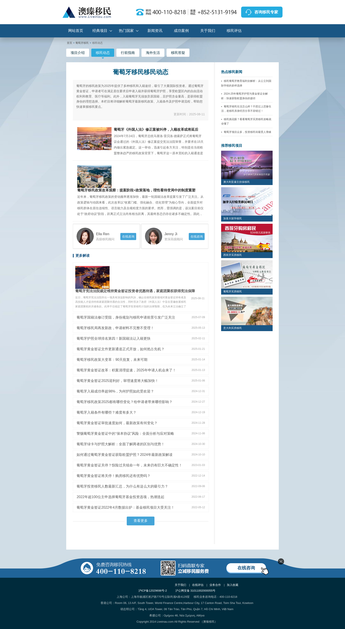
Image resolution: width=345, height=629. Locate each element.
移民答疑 (178, 53)
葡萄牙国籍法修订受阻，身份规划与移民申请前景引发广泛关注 (126, 317)
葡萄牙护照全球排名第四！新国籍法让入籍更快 (113, 338)
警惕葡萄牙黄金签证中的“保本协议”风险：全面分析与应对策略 (125, 433)
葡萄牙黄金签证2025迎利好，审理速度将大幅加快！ (117, 381)
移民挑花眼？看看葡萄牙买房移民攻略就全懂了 (246, 121)
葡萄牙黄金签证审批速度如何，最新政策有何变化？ (117, 423)
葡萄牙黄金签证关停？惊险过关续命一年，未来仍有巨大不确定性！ (129, 465)
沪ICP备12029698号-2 (152, 590)
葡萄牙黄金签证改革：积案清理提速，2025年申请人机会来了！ (126, 370)
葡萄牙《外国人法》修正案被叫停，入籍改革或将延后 (156, 129)
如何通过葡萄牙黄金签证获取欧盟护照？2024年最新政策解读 (124, 455)
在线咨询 (128, 236)
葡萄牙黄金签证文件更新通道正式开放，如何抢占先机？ (121, 349)
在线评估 (198, 585)
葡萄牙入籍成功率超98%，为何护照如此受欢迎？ (115, 391)
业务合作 (215, 585)
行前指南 (128, 53)
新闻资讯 (154, 31)
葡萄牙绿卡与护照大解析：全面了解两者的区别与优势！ (121, 444)
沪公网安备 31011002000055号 (195, 590)
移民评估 (234, 31)
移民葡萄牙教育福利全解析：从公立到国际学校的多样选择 (246, 83)
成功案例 (181, 31)
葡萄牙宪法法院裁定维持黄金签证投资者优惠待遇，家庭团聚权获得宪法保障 (135, 291)
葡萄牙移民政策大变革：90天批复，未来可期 (112, 359)
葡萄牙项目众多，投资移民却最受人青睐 (247, 132)
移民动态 (103, 54)
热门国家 (126, 31)
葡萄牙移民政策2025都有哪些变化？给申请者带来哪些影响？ (124, 402)
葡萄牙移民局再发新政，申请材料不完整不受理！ (115, 328)
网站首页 (75, 31)
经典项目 (99, 31)
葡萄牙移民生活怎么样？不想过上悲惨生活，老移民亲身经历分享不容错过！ (246, 108)
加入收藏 (232, 585)
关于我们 (207, 31)
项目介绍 (78, 53)
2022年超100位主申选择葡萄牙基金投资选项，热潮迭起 (120, 497)
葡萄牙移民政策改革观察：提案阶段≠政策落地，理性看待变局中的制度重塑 (136, 190)
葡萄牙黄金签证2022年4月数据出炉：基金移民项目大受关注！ (125, 507)
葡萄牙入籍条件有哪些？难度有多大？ (106, 412)
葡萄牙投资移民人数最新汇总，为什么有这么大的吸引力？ (122, 486)
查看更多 (141, 521)
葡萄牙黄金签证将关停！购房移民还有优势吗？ (113, 476)
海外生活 (153, 53)
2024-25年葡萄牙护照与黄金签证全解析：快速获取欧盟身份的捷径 (244, 96)
